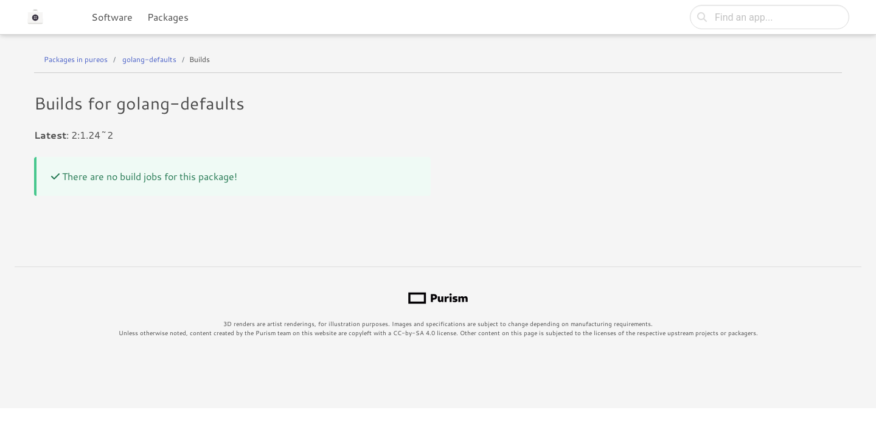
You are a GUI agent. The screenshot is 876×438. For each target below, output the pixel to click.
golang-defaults (149, 59)
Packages (168, 17)
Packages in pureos (76, 59)
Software (112, 17)
